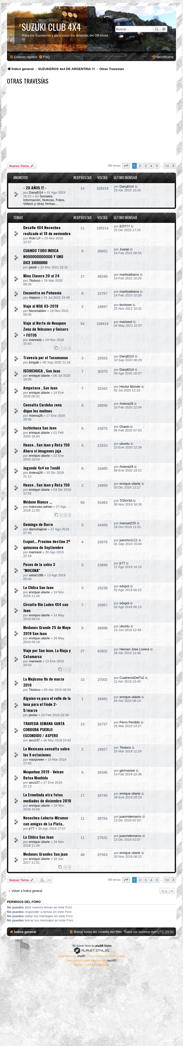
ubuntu (125, 443)
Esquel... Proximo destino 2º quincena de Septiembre (46, 544)
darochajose (38, 529)
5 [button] (157, 166)
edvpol (124, 586)
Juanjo (124, 249)
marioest (35, 340)
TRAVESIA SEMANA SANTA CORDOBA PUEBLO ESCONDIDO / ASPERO (44, 729)
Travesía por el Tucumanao (45, 357)
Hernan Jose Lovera (134, 649)
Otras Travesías (27, 80)
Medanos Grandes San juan (45, 854)
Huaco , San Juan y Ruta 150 (46, 485)
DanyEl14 (36, 192)
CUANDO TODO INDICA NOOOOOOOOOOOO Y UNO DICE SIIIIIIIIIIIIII (43, 256)
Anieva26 (36, 415)
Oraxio (124, 426)
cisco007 (112, 960)
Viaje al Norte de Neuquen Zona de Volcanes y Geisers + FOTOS (45, 329)
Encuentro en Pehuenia (42, 293)
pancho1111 (129, 540)
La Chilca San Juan (38, 587)
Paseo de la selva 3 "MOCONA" (39, 567)
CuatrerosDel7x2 (132, 678)
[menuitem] (44, 57)
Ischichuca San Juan (39, 428)
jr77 (122, 563)
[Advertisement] (95, 124)
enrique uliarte (39, 375)
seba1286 (36, 575)
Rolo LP (35, 238)
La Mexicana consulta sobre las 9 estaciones (46, 752)
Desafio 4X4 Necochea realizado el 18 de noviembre (47, 230)
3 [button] (146, 166)
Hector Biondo (130, 386)
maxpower (36, 759)
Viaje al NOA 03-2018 (40, 306)
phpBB (81, 956)
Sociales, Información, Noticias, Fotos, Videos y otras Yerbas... (44, 200)
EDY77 (125, 226)
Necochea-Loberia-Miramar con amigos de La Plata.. (45, 821)
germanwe (127, 770)
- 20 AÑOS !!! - (34, 188)
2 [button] (140, 166)
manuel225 (128, 523)
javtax (33, 715)
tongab (34, 362)
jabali (33, 267)
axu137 (34, 740)
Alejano (34, 297)
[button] (126, 166)
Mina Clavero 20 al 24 (41, 276)
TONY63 (126, 500)
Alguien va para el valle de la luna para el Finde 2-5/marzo (47, 704)
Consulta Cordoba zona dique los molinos (42, 408)
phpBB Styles (103, 945)
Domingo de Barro (38, 524)
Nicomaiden (37, 311)
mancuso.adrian (40, 506)
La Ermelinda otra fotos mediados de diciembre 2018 (47, 798)
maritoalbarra (129, 274)
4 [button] (151, 166)
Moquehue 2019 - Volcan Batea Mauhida (43, 775)
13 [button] (167, 166)
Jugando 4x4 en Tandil (41, 468)
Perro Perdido (130, 722)
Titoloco (34, 280)
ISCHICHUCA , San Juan (41, 371)
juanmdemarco (130, 816)
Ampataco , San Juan (40, 388)
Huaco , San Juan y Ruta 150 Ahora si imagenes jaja (46, 448)
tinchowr (126, 305)
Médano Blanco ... (37, 502)
